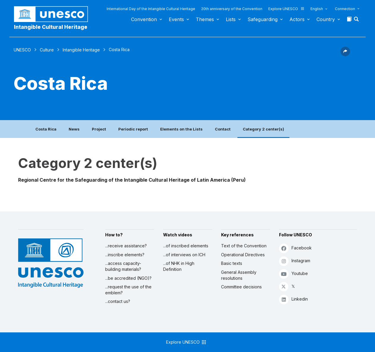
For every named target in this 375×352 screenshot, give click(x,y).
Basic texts (231, 263)
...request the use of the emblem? (128, 289)
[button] (357, 21)
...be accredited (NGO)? (128, 278)
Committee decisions (241, 286)
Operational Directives (243, 254)
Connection (345, 9)
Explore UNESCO (286, 9)
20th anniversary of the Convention (231, 9)
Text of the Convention (244, 245)
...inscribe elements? (124, 254)
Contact (223, 129)
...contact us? (117, 301)
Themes (205, 19)
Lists (231, 19)
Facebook (295, 248)
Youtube (293, 273)
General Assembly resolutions (238, 275)
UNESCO (22, 49)
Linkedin (293, 299)
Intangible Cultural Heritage (50, 27)
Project (99, 129)
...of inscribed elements (185, 245)
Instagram (294, 260)
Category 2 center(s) (263, 129)
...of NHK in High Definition (178, 266)
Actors (297, 19)
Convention (144, 19)
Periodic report (133, 129)
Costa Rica (45, 129)
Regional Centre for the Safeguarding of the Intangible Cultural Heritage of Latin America (124, 180)
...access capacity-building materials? (123, 266)
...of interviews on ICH (184, 254)
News (74, 129)
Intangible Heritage (81, 49)
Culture (47, 49)
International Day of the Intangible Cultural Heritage (151, 9)
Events (176, 19)
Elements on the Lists (181, 129)
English (317, 9)
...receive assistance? (126, 245)
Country (325, 19)
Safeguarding (263, 19)
